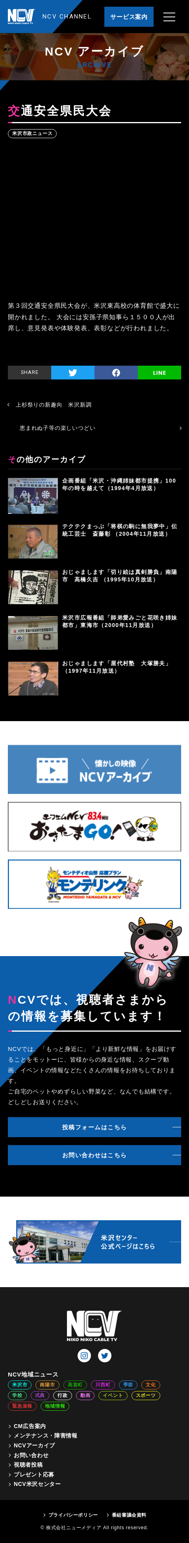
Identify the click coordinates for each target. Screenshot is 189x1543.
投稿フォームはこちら (94, 1127)
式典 (40, 1395)
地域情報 (55, 1406)
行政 (62, 1395)
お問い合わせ (31, 1455)
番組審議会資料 (129, 1515)
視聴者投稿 (28, 1465)
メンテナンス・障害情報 (46, 1435)
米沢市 (19, 1385)
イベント (113, 1395)
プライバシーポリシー (73, 1515)
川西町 (102, 1385)
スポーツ (146, 1395)
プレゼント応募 (34, 1474)
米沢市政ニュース (32, 133)
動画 (85, 1395)
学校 (17, 1395)
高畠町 (75, 1385)
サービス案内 (129, 16)
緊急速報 (22, 1406)
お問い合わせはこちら (94, 1155)
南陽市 (47, 1385)
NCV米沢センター (37, 1484)
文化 (151, 1385)
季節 (128, 1385)
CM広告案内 (30, 1426)
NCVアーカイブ (34, 1445)
